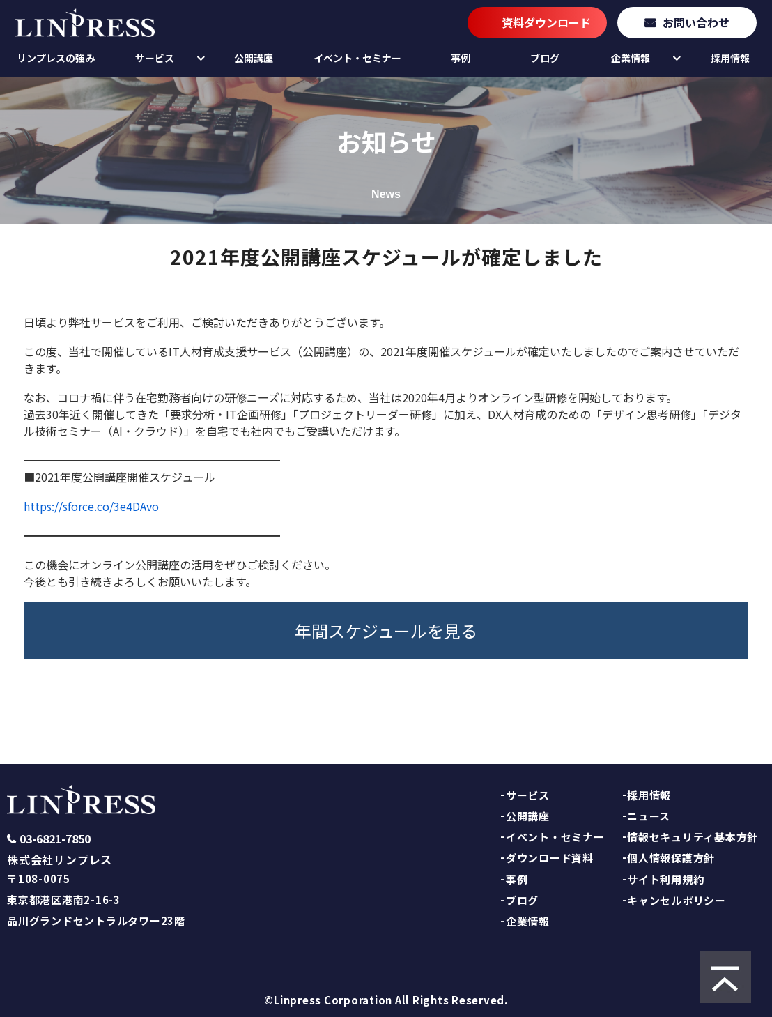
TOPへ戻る (570, 714)
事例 (460, 58)
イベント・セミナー (357, 58)
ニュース (648, 816)
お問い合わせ (696, 22)
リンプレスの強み (56, 58)
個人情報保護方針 (671, 857)
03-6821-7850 (55, 839)
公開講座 (253, 58)
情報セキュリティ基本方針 (692, 836)
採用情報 (730, 58)
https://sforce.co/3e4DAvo (91, 506)
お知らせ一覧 (201, 714)
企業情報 (630, 58)
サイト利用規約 (665, 879)
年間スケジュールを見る (386, 630)
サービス (154, 58)
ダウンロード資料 (550, 857)
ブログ (544, 58)
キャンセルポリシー (676, 900)
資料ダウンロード (546, 22)
